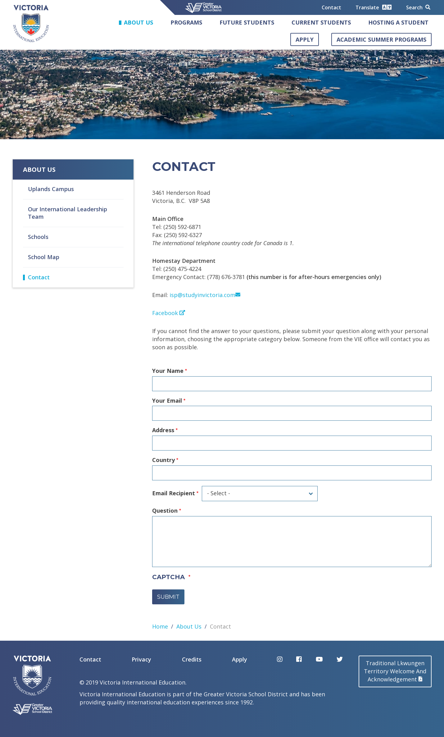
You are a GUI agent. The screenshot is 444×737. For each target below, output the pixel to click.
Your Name (167, 370)
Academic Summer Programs (381, 39)
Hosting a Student (398, 22)
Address (163, 430)
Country (163, 460)
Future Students (247, 22)
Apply (305, 39)
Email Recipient (173, 493)
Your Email (167, 400)
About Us (138, 22)
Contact (331, 7)
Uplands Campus (51, 189)
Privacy (141, 659)
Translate (374, 7)
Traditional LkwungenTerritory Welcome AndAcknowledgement (395, 671)
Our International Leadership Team (67, 212)
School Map (43, 257)
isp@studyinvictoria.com (205, 295)
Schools (38, 236)
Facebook (168, 313)
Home (160, 626)
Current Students (321, 22)
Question (165, 510)
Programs (186, 22)
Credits (192, 659)
